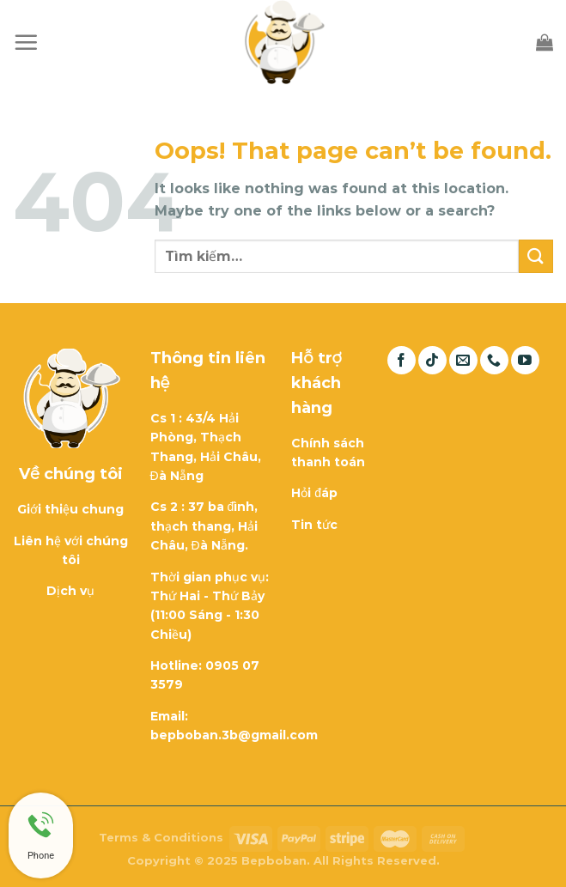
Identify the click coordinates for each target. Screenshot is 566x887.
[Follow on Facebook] (401, 360)
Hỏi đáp (314, 493)
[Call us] (494, 360)
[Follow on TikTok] (432, 360)
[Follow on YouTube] (525, 360)
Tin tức (314, 524)
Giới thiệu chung (70, 509)
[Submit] (536, 256)
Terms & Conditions (161, 837)
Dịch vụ (70, 590)
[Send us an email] (463, 360)
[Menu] (26, 42)
